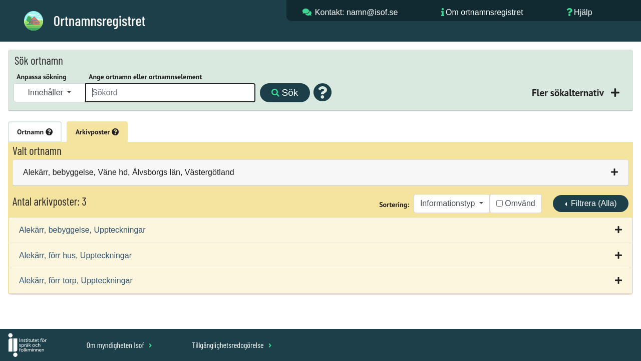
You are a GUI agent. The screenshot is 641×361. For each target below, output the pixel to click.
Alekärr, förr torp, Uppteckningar (76, 280)
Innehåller (47, 92)
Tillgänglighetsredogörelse (231, 344)
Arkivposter (97, 131)
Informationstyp (448, 203)
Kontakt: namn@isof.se (356, 12)
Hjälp (583, 12)
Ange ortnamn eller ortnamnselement (145, 76)
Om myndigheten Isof (119, 344)
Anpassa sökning (42, 76)
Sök (284, 92)
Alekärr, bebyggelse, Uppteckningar (82, 230)
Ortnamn (35, 131)
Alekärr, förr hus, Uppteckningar (75, 255)
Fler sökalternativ (569, 92)
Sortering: (394, 204)
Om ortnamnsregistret (484, 12)
